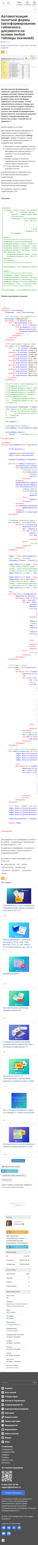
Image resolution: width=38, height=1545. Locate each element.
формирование (21, 867)
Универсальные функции (15, 1306)
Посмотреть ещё (18, 1161)
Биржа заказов (11, 1433)
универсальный (9, 864)
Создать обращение (13, 1493)
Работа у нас (7, 1460)
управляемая (26, 870)
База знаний (10, 1392)
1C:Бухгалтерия (12, 1331)
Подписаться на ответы (10, 1166)
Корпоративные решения (16, 1409)
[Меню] (3, 3)
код (18, 864)
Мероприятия (11, 1425)
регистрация (7, 1187)
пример (24, 864)
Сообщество (7, 1449)
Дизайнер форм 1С (11, 974)
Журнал (8, 1388)
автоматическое (7, 867)
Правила (5, 1455)
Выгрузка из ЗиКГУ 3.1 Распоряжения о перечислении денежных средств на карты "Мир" (19, 1078)
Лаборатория (11, 1396)
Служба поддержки (13, 1468)
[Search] (19, 1383)
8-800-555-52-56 (10, 1484)
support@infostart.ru (11, 1487)
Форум (8, 1438)
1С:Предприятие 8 (13, 1324)
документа (16, 870)
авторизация (18, 1187)
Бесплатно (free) (12, 1368)
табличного (6, 870)
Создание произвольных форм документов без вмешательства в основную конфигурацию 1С (18, 1044)
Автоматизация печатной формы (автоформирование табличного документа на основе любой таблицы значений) (18, 27)
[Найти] (34, 1383)
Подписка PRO (8, 1452)
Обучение (9, 1413)
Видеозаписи (11, 1429)
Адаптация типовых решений (16, 1304)
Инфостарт (5, 861)
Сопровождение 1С (14, 1405)
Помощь (5, 1457)
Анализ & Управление (15, 1401)
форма (4, 873)
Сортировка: (13, 1175)
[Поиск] (8, 3)
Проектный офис (12, 1421)
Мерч (7, 1442)
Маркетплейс (11, 1417)
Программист (11, 1312)
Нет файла (10, 1318)
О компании (7, 1446)
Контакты (6, 1463)
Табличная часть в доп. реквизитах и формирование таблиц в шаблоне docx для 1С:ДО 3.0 (18, 907)
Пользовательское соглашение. (14, 1508)
